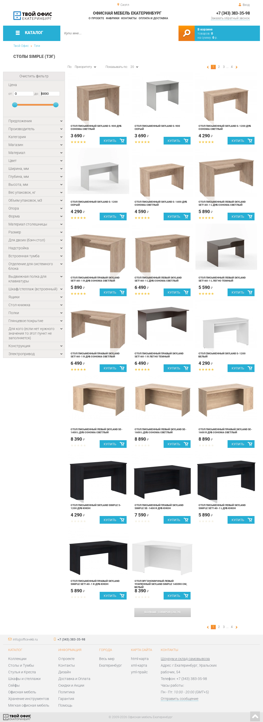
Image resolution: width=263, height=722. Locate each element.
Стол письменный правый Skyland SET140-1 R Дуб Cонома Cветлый (95, 279)
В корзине (205, 29)
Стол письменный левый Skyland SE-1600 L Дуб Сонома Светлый (160, 431)
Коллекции (17, 659)
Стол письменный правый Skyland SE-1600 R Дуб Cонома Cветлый (225, 431)
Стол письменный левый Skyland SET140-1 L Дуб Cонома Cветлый (222, 203)
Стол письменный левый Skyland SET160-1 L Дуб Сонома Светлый (158, 279)
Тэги (37, 46)
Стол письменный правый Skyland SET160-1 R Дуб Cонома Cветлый (95, 355)
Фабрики (112, 18)
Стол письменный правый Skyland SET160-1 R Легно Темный (159, 355)
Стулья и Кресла (22, 672)
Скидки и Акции (71, 685)
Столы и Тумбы (21, 665)
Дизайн (64, 672)
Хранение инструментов (28, 699)
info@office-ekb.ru (25, 639)
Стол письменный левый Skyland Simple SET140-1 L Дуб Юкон (222, 507)
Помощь (65, 705)
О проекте (96, 18)
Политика (66, 692)
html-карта (140, 659)
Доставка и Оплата (74, 679)
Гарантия (66, 699)
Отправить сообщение (179, 699)
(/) (163, 612)
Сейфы (14, 685)
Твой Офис (21, 46)
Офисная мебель (22, 692)
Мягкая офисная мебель (28, 705)
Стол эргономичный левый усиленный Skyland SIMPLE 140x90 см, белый (161, 584)
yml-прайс (139, 672)
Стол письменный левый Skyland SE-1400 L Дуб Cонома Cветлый (97, 431)
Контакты (129, 18)
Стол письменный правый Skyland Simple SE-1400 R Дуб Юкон (159, 507)
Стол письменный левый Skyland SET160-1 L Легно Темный (222, 279)
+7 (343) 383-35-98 (233, 13)
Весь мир (107, 659)
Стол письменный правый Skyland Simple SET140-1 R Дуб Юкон (95, 582)
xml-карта (139, 665)
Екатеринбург (110, 665)
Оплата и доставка (153, 18)
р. (215, 37)
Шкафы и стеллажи (24, 679)
